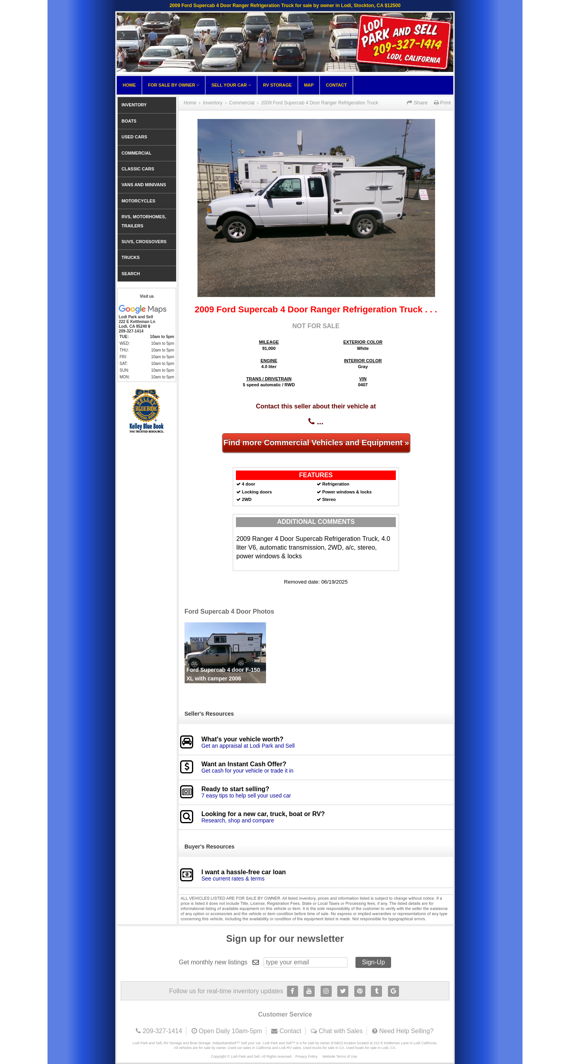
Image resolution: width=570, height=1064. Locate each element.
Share (417, 103)
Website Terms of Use (340, 1056)
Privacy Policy (306, 1056)
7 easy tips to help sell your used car (246, 795)
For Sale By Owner (173, 85)
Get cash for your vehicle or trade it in (247, 770)
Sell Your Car (231, 85)
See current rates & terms (233, 878)
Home (129, 85)
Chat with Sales (341, 1031)
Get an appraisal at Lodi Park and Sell (248, 746)
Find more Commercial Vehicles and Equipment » (316, 442)
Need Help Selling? (406, 1031)
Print (442, 103)
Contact (336, 85)
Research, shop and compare (237, 820)
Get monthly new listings (213, 962)
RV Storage (277, 85)
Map (309, 85)
